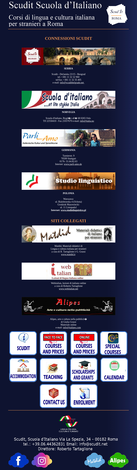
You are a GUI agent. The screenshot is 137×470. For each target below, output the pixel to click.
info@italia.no (87, 121)
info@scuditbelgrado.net (72, 82)
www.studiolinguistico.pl (73, 210)
